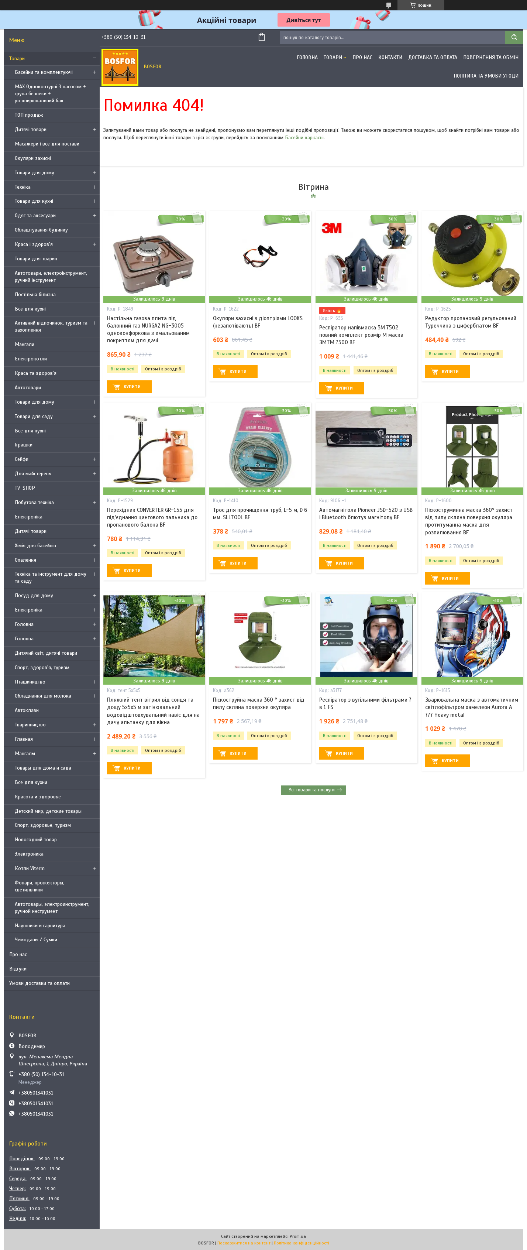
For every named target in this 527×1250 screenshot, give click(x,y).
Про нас (18, 954)
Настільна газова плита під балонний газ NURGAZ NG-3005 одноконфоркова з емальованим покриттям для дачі (148, 329)
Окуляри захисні (33, 158)
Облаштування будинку (41, 230)
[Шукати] (514, 37)
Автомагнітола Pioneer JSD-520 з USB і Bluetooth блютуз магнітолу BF (366, 514)
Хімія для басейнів (35, 545)
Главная (24, 739)
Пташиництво (30, 682)
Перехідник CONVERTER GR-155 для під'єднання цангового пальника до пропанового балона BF (152, 517)
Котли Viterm (30, 868)
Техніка (23, 187)
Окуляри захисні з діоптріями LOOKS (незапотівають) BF (258, 322)
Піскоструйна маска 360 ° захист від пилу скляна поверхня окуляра (258, 703)
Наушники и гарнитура (40, 925)
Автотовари (28, 387)
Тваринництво (30, 725)
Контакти (390, 57)
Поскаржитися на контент (244, 1243)
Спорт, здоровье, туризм (43, 825)
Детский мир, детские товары (48, 811)
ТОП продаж (29, 115)
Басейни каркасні (304, 137)
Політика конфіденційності (301, 1243)
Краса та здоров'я (35, 373)
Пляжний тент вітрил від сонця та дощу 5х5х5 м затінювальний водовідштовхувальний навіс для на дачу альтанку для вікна (153, 711)
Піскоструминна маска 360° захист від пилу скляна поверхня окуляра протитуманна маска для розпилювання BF (469, 521)
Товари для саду (34, 416)
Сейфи (21, 459)
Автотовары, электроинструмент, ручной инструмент (52, 907)
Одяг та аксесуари (35, 215)
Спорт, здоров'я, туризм (42, 667)
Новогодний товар (36, 839)
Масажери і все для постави (47, 144)
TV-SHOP (25, 488)
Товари (17, 58)
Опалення (25, 560)
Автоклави (27, 710)
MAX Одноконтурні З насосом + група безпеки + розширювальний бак (50, 93)
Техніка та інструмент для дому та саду (50, 577)
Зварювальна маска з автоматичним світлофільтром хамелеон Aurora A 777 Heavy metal (471, 707)
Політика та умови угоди (486, 76)
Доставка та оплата (432, 57)
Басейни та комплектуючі (44, 72)
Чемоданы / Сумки (36, 939)
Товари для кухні (34, 201)
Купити (132, 386)
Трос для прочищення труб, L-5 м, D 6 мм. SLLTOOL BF (260, 514)
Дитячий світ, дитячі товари (46, 653)
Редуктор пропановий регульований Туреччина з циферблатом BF (470, 322)
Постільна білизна (35, 294)
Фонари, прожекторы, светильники (39, 886)
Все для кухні (30, 309)
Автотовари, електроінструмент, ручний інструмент (51, 276)
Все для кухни (31, 782)
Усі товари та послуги (312, 790)
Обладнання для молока (43, 696)
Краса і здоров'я (34, 244)
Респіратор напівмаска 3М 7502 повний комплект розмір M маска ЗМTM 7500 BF (361, 335)
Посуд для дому (34, 595)
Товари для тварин (36, 259)
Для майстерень (33, 473)
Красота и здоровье (38, 797)
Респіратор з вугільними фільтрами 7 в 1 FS (365, 703)
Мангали (24, 344)
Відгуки (18, 969)
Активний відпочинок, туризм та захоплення (51, 326)
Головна (24, 624)
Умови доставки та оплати (39, 983)
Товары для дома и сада (43, 768)
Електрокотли (31, 359)
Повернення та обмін (491, 57)
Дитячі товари (30, 129)
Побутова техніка (34, 502)
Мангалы (25, 753)
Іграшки (23, 445)
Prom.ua (298, 1236)
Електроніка (28, 517)
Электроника (29, 854)
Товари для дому (34, 172)
